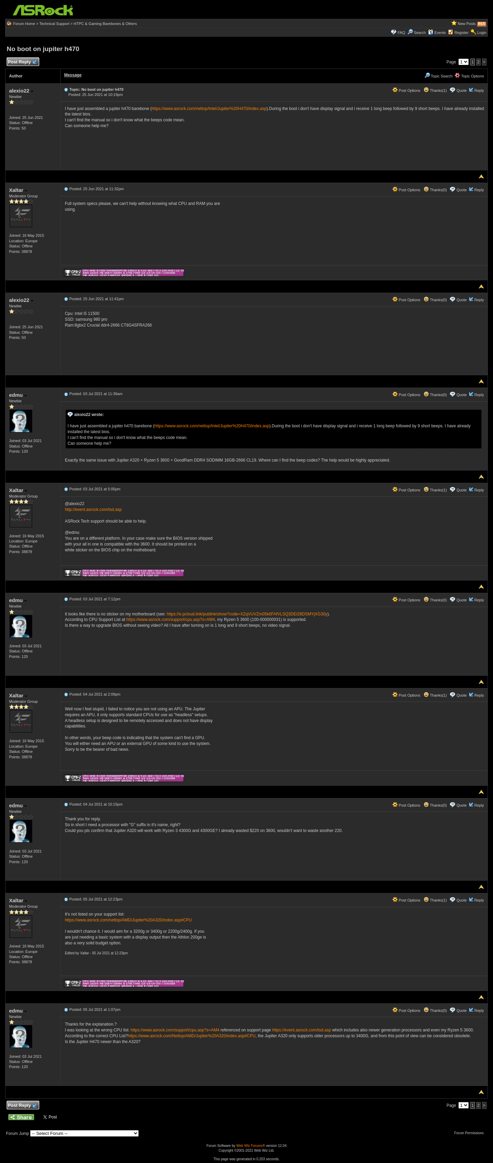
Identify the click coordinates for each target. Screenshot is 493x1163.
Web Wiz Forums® (250, 1146)
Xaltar (18, 190)
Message (72, 75)
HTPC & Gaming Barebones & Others (105, 24)
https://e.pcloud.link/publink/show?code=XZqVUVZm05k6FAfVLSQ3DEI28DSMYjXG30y (247, 614)
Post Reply (22, 62)
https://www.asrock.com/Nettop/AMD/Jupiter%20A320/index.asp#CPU (191, 1035)
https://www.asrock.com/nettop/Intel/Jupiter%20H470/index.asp (209, 108)
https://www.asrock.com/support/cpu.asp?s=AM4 (170, 619)
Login (481, 32)
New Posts (467, 24)
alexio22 (21, 91)
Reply (479, 90)
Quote (461, 90)
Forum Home (24, 24)
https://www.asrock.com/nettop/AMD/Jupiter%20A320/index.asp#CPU (128, 920)
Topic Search (439, 76)
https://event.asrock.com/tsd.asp (301, 1030)
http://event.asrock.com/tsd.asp (93, 509)
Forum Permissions (470, 1133)
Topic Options (469, 76)
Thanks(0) (435, 190)
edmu (17, 395)
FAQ (401, 32)
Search (420, 32)
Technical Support (54, 24)
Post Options (406, 90)
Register (462, 32)
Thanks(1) (435, 90)
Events (437, 32)
